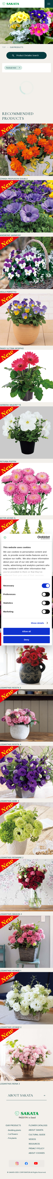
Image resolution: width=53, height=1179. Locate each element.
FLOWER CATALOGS (38, 1125)
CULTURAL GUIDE (37, 1134)
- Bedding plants (14, 1130)
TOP (4, 47)
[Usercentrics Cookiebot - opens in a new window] (38, 537)
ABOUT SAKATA (36, 1130)
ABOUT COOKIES (37, 1153)
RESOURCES (34, 1143)
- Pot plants (12, 1138)
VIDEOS (32, 1139)
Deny (26, 639)
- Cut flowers (12, 1134)
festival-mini (13, 67)
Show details (37, 623)
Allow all (26, 631)
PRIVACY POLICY (36, 1148)
